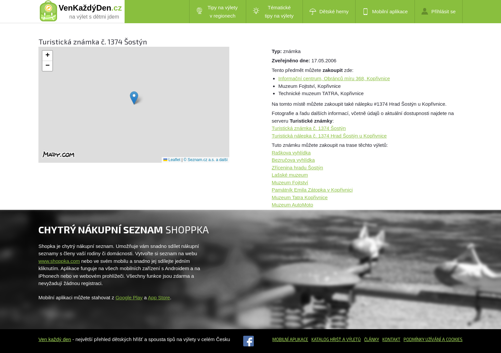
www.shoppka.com (59, 261)
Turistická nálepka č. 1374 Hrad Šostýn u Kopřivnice (329, 136)
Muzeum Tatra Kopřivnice (300, 197)
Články (371, 339)
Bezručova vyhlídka (293, 160)
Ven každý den (54, 339)
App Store (159, 297)
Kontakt (391, 339)
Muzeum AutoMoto (292, 204)
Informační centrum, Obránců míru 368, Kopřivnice (334, 78)
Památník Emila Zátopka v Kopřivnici (312, 190)
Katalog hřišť (326, 339)
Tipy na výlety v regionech (217, 12)
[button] (134, 98)
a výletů (351, 339)
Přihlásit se (438, 11)
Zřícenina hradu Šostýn (297, 167)
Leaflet (171, 159)
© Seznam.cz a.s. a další (206, 159)
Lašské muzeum (290, 175)
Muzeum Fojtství (290, 182)
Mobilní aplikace (385, 11)
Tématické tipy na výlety (273, 12)
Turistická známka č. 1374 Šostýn (309, 128)
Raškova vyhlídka (291, 152)
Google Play (129, 297)
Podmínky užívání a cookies (433, 339)
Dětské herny (329, 11)
